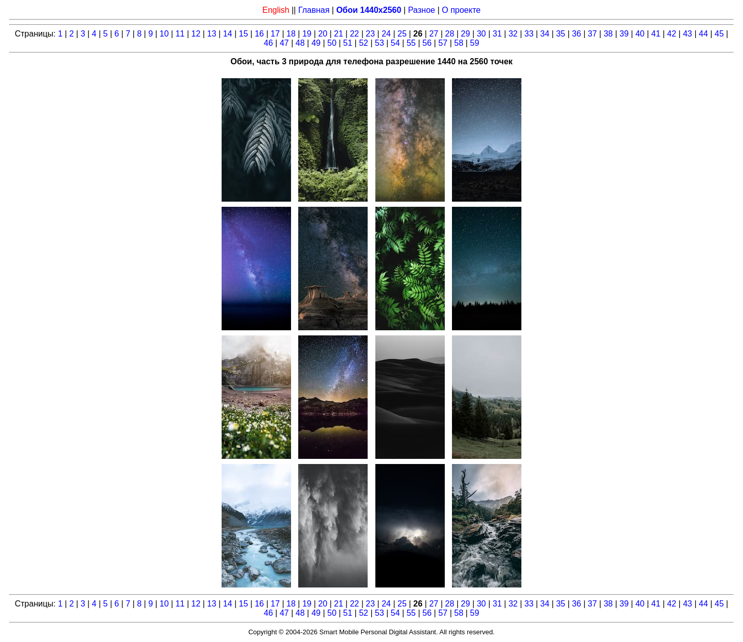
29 (465, 33)
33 (529, 33)
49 (316, 43)
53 (379, 43)
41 (655, 33)
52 (363, 43)
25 (402, 33)
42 (671, 33)
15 (243, 33)
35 (560, 33)
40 (640, 33)
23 (370, 33)
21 (338, 33)
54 (395, 43)
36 (576, 33)
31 (497, 33)
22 (354, 33)
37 (592, 33)
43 (687, 33)
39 (624, 33)
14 (227, 33)
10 (164, 33)
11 (180, 33)
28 (450, 33)
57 (442, 43)
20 (323, 33)
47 (284, 43)
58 (458, 43)
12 (196, 33)
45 (719, 33)
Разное (421, 10)
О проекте (461, 10)
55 (411, 43)
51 (347, 43)
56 (427, 43)
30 (481, 33)
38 (608, 33)
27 (434, 33)
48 (300, 43)
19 (307, 33)
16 (259, 33)
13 (211, 33)
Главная (314, 10)
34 (545, 33)
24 (386, 33)
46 (268, 43)
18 (291, 33)
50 (331, 43)
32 (513, 33)
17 (275, 33)
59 (474, 43)
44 (703, 33)
